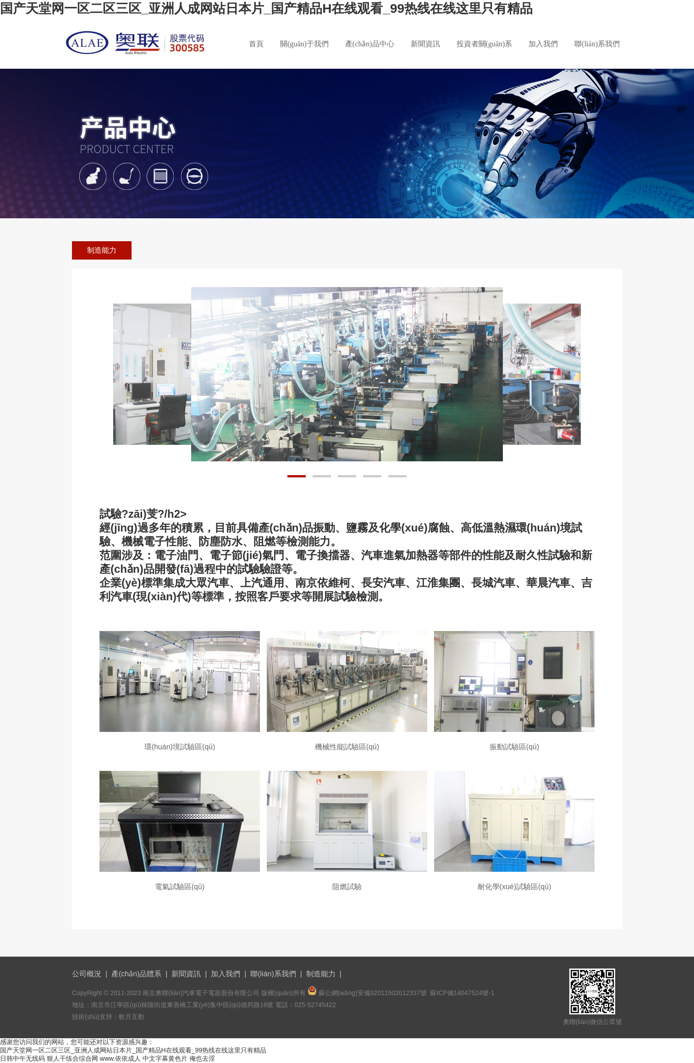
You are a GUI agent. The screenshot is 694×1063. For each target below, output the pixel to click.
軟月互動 (131, 1016)
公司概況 (86, 974)
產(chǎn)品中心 (369, 44)
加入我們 (543, 44)
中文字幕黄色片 (165, 1058)
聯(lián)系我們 (597, 44)
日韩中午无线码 (22, 1058)
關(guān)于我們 (304, 44)
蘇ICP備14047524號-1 (462, 993)
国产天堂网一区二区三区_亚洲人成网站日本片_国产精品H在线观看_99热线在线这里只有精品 (266, 8)
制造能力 (101, 250)
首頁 (256, 44)
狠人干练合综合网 (72, 1058)
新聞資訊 (425, 44)
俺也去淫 (202, 1058)
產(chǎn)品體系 (136, 974)
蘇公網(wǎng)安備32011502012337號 (373, 993)
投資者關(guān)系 (484, 44)
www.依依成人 (120, 1058)
